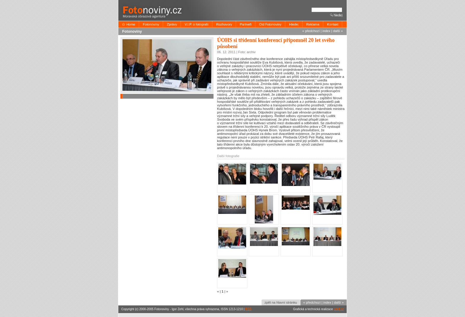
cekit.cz (339, 309)
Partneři (245, 24)
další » (338, 31)
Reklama (312, 24)
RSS (248, 309)
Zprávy (172, 24)
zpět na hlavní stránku (281, 302)
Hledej (294, 24)
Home (130, 24)
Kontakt (332, 24)
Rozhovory (224, 24)
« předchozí (311, 31)
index (326, 31)
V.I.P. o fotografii (196, 24)
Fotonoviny (151, 24)
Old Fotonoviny (270, 24)
